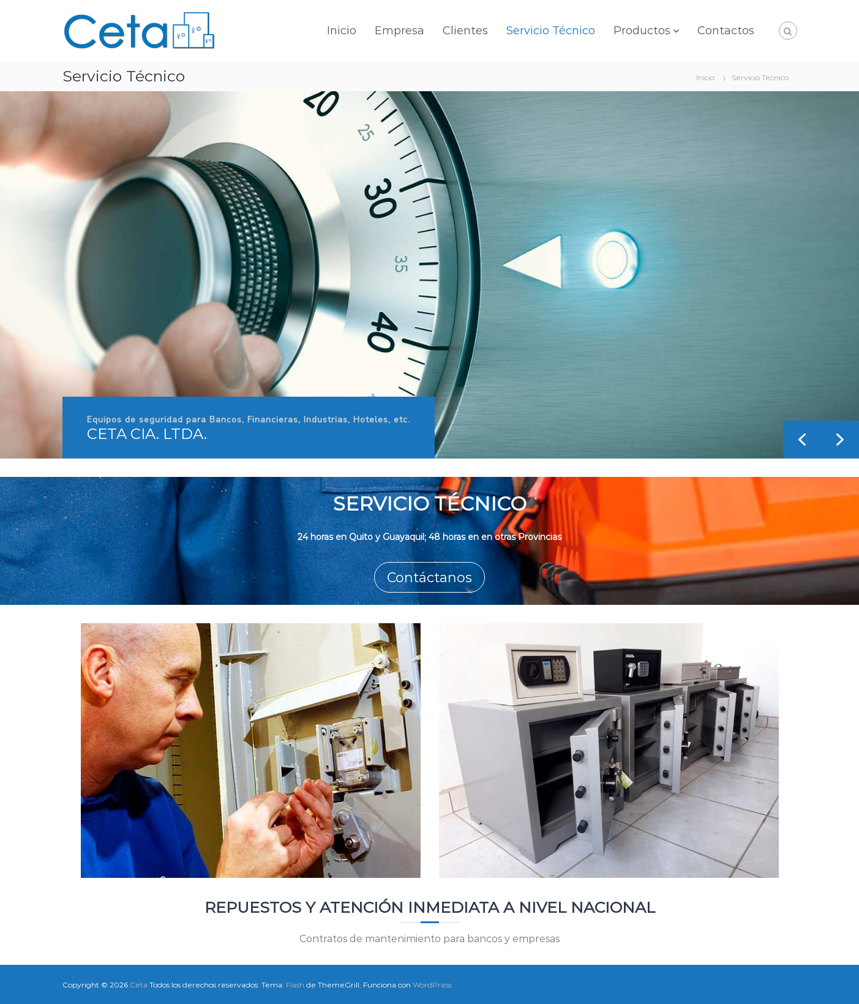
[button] (840, 440)
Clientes (465, 30)
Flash (295, 984)
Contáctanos (429, 577)
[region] (429, 275)
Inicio (341, 30)
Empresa (399, 30)
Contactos (725, 30)
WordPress (432, 984)
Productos (641, 30)
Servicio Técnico (550, 30)
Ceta (139, 984)
